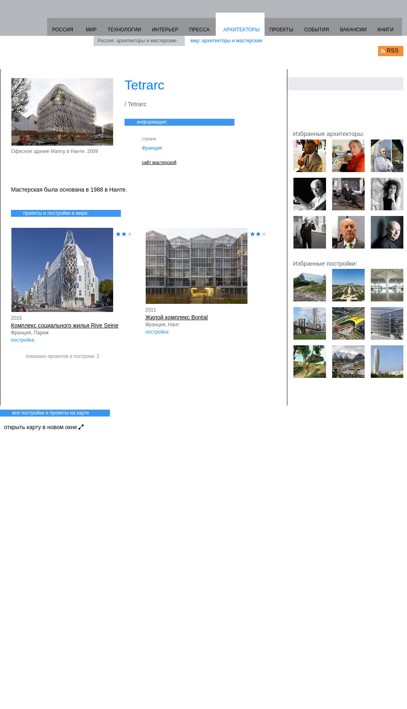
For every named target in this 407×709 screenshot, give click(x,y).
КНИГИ (386, 30)
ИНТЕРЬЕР (165, 30)
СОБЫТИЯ (316, 30)
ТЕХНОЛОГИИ (124, 30)
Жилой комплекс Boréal (176, 317)
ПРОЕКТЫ (281, 30)
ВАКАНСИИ (353, 30)
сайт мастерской (159, 162)
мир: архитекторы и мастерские (226, 41)
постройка (22, 340)
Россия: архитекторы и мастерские (137, 41)
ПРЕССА (199, 30)
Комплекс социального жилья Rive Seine (64, 325)
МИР (91, 30)
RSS (392, 50)
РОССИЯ (62, 30)
